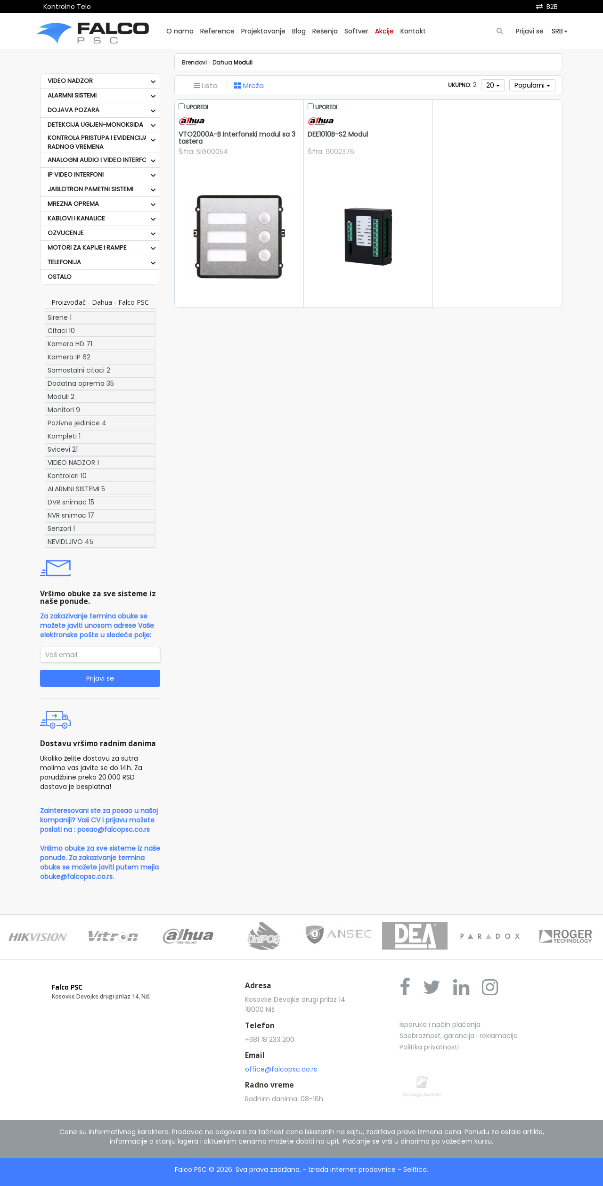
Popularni (532, 85)
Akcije (384, 31)
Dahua (222, 62)
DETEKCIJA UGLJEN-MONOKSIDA (95, 124)
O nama (180, 31)
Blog (299, 31)
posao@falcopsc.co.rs (113, 829)
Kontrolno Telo (67, 6)
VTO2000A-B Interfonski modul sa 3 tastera (237, 138)
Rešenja (325, 31)
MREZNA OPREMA (73, 203)
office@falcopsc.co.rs (281, 1069)
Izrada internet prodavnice (352, 1169)
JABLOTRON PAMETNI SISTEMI (90, 189)
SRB (560, 31)
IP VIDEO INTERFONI (76, 174)
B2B (552, 6)
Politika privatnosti (429, 1047)
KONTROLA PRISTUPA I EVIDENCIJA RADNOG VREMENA (98, 142)
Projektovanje (263, 31)
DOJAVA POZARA (73, 110)
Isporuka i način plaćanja (440, 1024)
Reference (217, 31)
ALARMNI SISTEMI (72, 95)
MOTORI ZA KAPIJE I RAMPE (87, 247)
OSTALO (60, 276)
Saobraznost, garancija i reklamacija (458, 1035)
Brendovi (194, 62)
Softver (356, 31)
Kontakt (413, 31)
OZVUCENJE (66, 232)
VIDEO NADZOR (70, 80)
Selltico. (415, 1169)
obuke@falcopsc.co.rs (76, 876)
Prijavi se (530, 31)
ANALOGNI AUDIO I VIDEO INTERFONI (100, 159)
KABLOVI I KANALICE (76, 218)
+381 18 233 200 (269, 1039)
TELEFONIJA (64, 262)
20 (493, 85)
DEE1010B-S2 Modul (338, 134)
